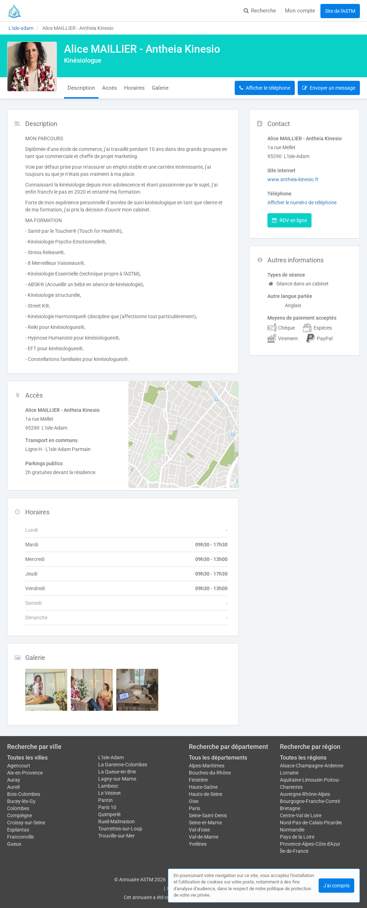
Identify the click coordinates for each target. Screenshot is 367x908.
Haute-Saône (203, 787)
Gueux (14, 844)
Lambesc (108, 786)
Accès (109, 88)
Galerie (160, 88)
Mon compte (300, 10)
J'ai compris (336, 885)
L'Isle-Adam (111, 757)
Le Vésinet (109, 793)
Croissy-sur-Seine (26, 822)
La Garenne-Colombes (122, 764)
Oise (193, 801)
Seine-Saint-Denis (208, 815)
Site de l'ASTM (340, 11)
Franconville (20, 837)
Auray (13, 780)
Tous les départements (218, 757)
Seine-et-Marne (205, 822)
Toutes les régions (303, 757)
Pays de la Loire (297, 837)
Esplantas (18, 830)
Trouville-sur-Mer (116, 836)
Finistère (198, 780)
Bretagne (290, 808)
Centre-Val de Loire (300, 815)
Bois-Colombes (23, 794)
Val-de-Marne (203, 837)
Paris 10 (107, 807)
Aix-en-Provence (25, 773)
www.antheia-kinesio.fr (293, 179)
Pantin (105, 800)
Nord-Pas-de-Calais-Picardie (311, 822)
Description (81, 88)
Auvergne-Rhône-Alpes (305, 794)
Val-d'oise (199, 830)
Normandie (292, 830)
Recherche (260, 10)
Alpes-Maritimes (206, 765)
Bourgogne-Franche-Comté (310, 801)
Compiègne (19, 815)
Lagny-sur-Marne (117, 779)
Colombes (18, 808)
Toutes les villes (27, 757)
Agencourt (18, 765)
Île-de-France (294, 851)
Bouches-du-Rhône (210, 773)
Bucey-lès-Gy (21, 801)
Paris (194, 808)
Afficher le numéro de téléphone (301, 202)
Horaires (134, 88)
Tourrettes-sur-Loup (120, 828)
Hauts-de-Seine (205, 794)
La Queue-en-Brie (117, 772)
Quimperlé (109, 814)
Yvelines (198, 844)
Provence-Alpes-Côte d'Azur (310, 844)
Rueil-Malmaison (116, 821)
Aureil (13, 787)
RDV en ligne (289, 220)
